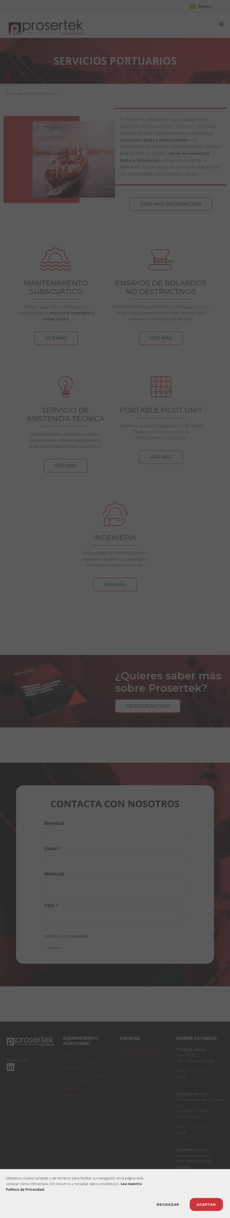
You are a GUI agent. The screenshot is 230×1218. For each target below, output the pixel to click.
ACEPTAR (206, 1204)
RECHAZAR (168, 1204)
